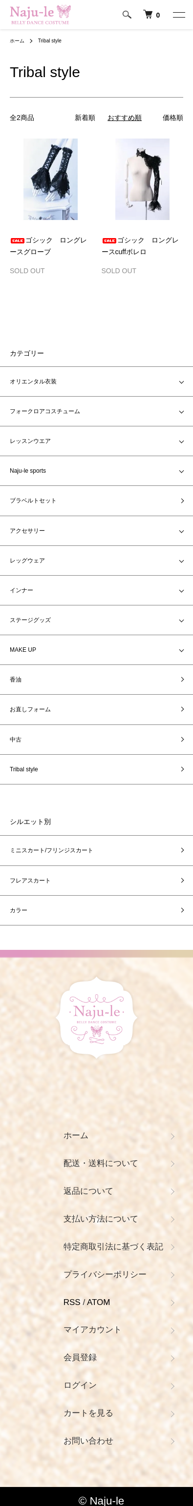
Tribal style (50, 40)
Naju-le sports (28, 470)
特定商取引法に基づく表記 (113, 1246)
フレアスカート (30, 880)
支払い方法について (101, 1219)
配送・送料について (101, 1163)
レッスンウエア (30, 441)
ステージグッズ (30, 620)
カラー (18, 910)
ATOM (98, 1302)
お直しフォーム (30, 709)
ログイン (80, 1385)
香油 (15, 679)
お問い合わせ (88, 1441)
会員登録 (80, 1357)
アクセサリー (27, 530)
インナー (21, 590)
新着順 (85, 117)
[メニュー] (178, 14)
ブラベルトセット (33, 500)
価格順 (173, 117)
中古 (15, 739)
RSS (72, 1302)
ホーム (17, 40)
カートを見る (88, 1413)
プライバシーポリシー (105, 1274)
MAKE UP (23, 649)
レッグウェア (27, 560)
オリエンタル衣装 (36, 381)
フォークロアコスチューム (45, 411)
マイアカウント (93, 1329)
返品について (88, 1191)
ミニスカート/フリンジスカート (51, 850)
